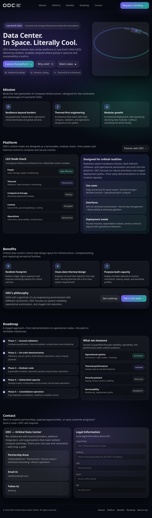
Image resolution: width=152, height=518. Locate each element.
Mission (42, 5)
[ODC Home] (12, 5)
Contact (98, 5)
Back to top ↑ (143, 510)
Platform (56, 5)
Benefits (70, 5)
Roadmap (84, 5)
